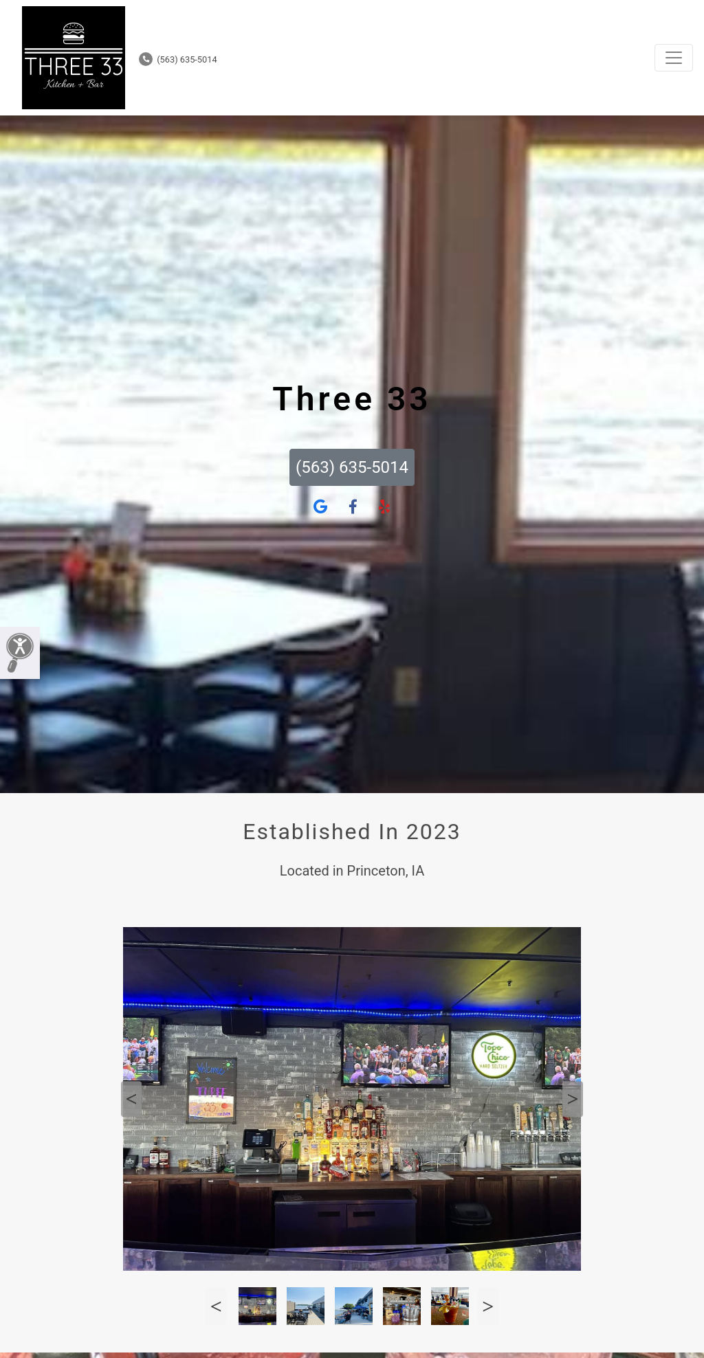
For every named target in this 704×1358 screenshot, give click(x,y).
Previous (131, 1099)
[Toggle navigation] (673, 57)
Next (572, 1099)
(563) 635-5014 (178, 59)
